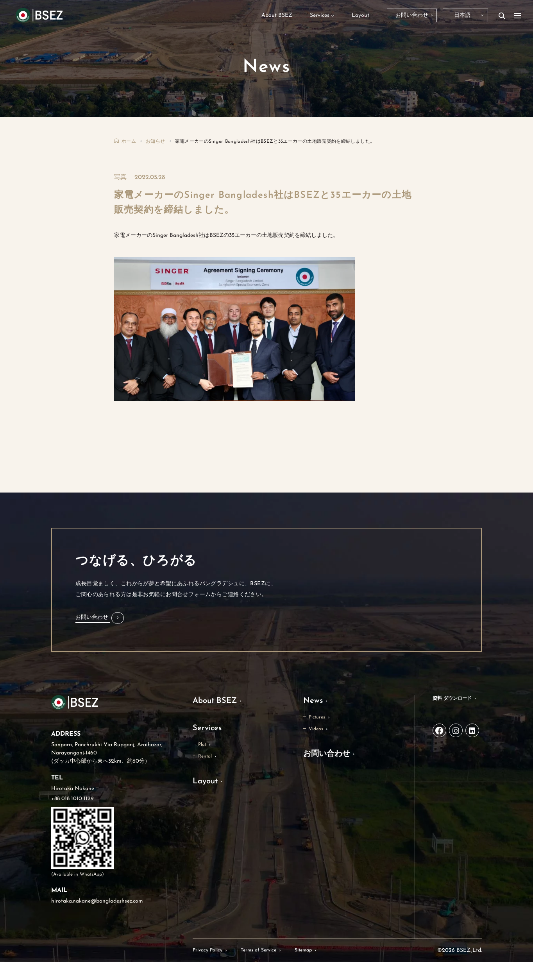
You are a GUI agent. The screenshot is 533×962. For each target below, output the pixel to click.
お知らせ (155, 141)
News (313, 701)
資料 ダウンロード (452, 698)
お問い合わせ (326, 754)
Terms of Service (258, 950)
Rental (205, 756)
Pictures (317, 717)
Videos (316, 729)
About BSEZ (215, 701)
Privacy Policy (207, 950)
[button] (99, 618)
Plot (202, 744)
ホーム (129, 141)
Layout (205, 781)
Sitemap (303, 950)
